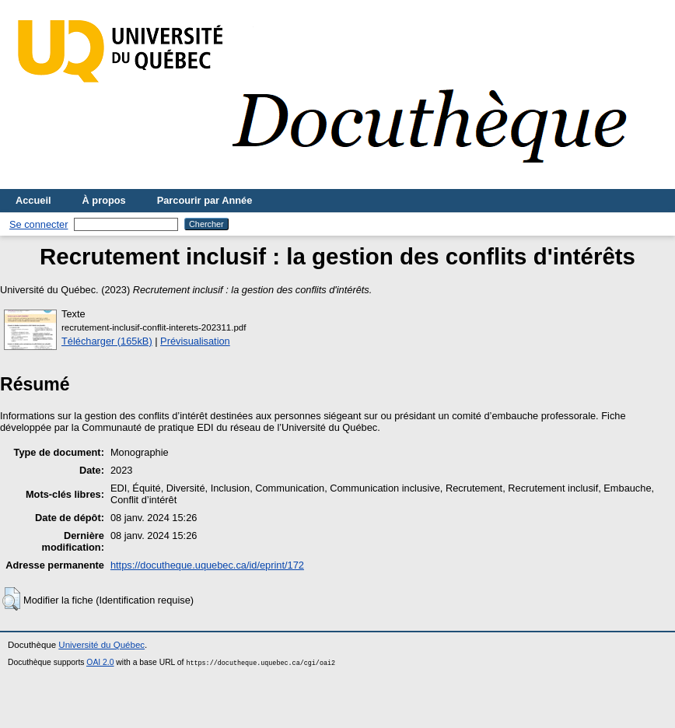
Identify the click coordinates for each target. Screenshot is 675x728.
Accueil (33, 200)
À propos (104, 200)
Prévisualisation (195, 341)
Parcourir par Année (205, 200)
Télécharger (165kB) (106, 341)
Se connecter (38, 224)
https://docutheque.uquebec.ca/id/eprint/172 (207, 565)
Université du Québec (101, 644)
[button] (11, 599)
